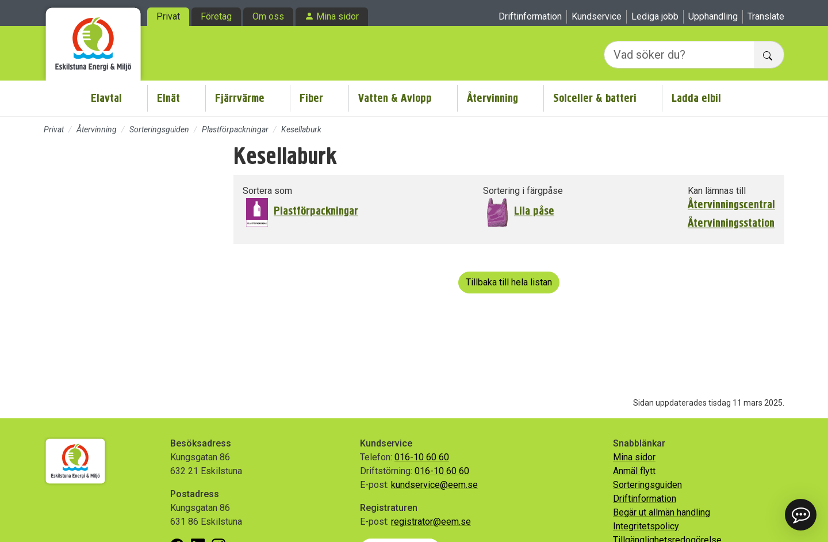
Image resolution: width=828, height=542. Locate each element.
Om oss (268, 16)
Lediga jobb (654, 16)
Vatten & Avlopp (395, 98)
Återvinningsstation (731, 223)
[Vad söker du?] (679, 54)
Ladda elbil (696, 98)
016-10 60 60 (421, 457)
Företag (216, 16)
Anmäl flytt (634, 470)
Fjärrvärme (239, 98)
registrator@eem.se (431, 521)
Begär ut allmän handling (661, 512)
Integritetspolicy (646, 526)
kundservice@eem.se (434, 484)
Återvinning (492, 98)
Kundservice (597, 16)
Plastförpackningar (235, 129)
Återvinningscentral (731, 205)
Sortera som (267, 190)
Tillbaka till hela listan (509, 282)
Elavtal (106, 98)
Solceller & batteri (595, 98)
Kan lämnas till (717, 190)
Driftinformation (530, 16)
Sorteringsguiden (159, 129)
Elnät (168, 98)
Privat (168, 16)
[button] (800, 514)
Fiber (311, 98)
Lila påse (534, 211)
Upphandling (713, 16)
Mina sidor (337, 16)
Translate (765, 16)
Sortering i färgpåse (523, 190)
